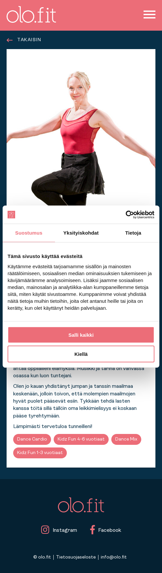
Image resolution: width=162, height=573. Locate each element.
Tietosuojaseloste (76, 557)
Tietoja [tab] (133, 233)
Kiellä (81, 354)
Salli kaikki (81, 334)
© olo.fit (42, 557)
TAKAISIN (24, 40)
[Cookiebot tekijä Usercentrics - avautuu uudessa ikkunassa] (125, 214)
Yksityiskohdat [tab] (80, 233)
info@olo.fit (114, 557)
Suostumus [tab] (28, 233)
